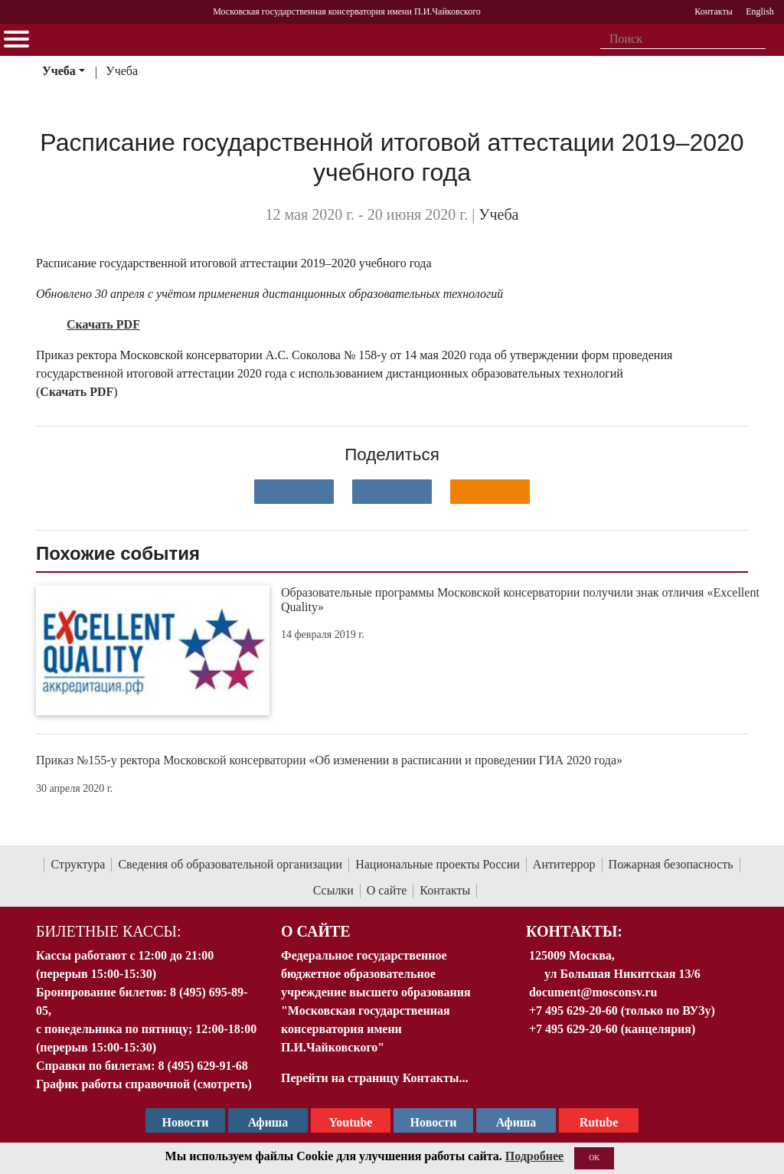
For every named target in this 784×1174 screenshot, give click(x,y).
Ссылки (333, 890)
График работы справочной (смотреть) (144, 1084)
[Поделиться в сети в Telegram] (392, 491)
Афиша (516, 1122)
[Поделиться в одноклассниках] (490, 491)
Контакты (445, 890)
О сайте (387, 890)
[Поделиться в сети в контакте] (294, 491)
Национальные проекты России (437, 864)
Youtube (351, 1122)
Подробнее (534, 1156)
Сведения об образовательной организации (230, 864)
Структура (78, 864)
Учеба (59, 70)
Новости (433, 1122)
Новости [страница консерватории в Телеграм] (185, 1122)
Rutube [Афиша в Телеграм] (599, 1122)
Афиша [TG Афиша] (268, 1122)
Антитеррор (564, 864)
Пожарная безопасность (671, 864)
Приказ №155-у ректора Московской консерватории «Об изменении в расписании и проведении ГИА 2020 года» (329, 760)
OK (594, 1157)
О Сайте (316, 931)
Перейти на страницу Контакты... (374, 1077)
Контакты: (574, 931)
